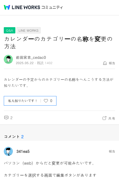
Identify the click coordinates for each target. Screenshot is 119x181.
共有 (111, 118)
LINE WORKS (29, 30)
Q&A (9, 30)
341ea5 (22, 151)
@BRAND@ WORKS (22, 7)
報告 (112, 63)
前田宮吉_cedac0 (31, 57)
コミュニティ (52, 7)
